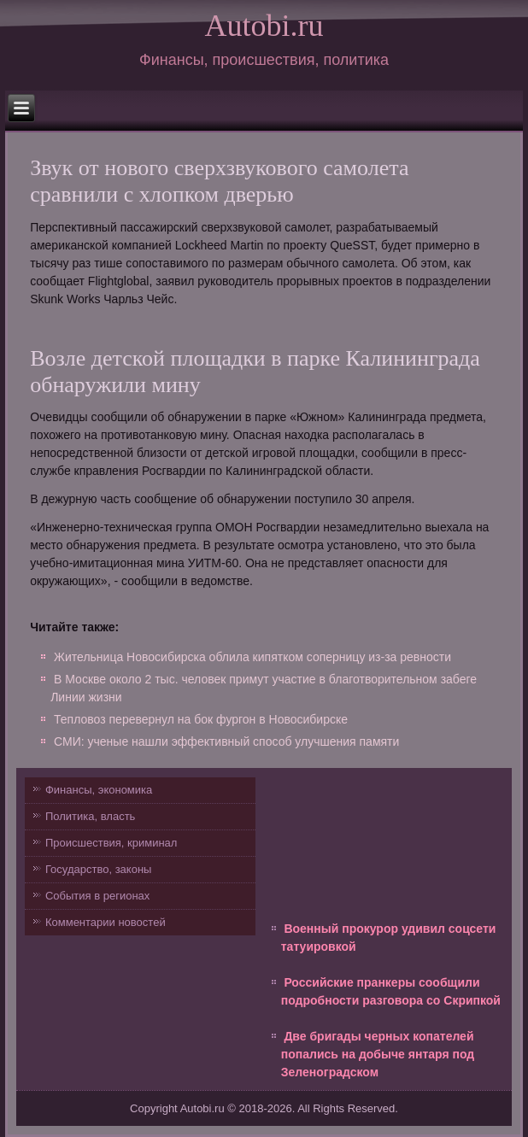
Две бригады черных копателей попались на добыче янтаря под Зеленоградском (377, 1054)
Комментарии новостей (105, 922)
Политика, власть (90, 816)
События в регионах (97, 895)
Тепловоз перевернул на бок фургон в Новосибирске (201, 719)
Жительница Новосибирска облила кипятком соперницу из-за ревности (252, 657)
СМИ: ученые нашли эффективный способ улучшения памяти (226, 741)
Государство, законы (98, 869)
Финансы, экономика (98, 789)
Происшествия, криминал (111, 842)
